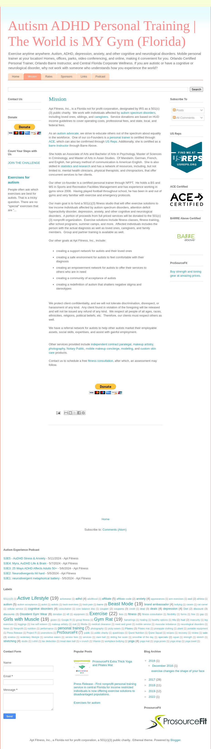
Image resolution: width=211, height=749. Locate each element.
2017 (152, 679)
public (87, 633)
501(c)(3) (8, 599)
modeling (127, 348)
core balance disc (85, 609)
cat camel (203, 604)
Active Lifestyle (33, 598)
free (193, 614)
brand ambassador (156, 604)
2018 (152, 685)
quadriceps (118, 633)
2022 (152, 696)
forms (183, 614)
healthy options (160, 620)
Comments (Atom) (114, 529)
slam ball (101, 637)
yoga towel (190, 641)
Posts (178, 110)
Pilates (129, 628)
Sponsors (66, 76)
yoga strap (175, 641)
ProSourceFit (67, 632)
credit (132, 609)
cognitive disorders (40, 608)
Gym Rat (103, 619)
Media (84, 624)
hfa (174, 619)
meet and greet (123, 624)
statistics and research (75, 166)
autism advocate (68, 133)
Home (15, 76)
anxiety (141, 598)
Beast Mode (120, 603)
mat (74, 624)
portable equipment (197, 628)
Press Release (14, 633)
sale (205, 632)
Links (84, 76)
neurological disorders (192, 624)
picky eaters (114, 628)
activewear (65, 599)
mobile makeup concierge (102, 348)
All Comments (184, 117)
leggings (22, 624)
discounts (9, 614)
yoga (131, 641)
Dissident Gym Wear (33, 614)
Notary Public (75, 348)
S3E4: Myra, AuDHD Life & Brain (24, 563)
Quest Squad (155, 633)
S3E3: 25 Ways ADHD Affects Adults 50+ (30, 568)
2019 (152, 691)
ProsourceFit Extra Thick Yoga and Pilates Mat (112, 663)
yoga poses (160, 641)
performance (47, 628)
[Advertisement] (105, 469)
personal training (71, 628)
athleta (200, 599)
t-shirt (35, 641)
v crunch (84, 641)
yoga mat (145, 641)
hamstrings (129, 620)
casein (189, 604)
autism (7, 604)
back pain (88, 604)
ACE (52, 141)
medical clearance (101, 624)
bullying (178, 604)
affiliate (106, 598)
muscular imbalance (165, 624)
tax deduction (49, 641)
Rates (48, 76)
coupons (119, 608)
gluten (53, 620)
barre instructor (59, 145)
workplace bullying (114, 641)
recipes (170, 633)
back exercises (71, 604)
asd (190, 598)
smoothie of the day (143, 637)
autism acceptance (27, 604)
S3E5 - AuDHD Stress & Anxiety (24, 558)
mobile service (143, 624)
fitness (132, 614)
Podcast (100, 76)
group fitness (83, 620)
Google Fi (66, 620)
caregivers (101, 116)
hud (183, 619)
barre (100, 604)
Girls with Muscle (21, 619)
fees (121, 614)
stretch (200, 637)
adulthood (92, 599)
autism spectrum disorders (138, 112)
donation (57, 614)
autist (44, 604)
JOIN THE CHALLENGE (24, 162)
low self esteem (39, 624)
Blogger (175, 740)
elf (67, 614)
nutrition (32, 628)
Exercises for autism (87, 702)
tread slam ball (68, 641)
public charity (101, 633)
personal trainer (120, 137)
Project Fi (32, 633)
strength (188, 637)
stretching (9, 641)
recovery (182, 633)
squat (176, 637)
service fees (71, 637)
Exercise (98, 613)
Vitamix (97, 641)
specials (163, 636)
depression (170, 608)
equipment (79, 614)
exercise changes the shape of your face (177, 671)
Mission (32, 76)
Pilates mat (144, 628)
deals (153, 608)
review (195, 633)
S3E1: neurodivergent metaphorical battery (31, 578)
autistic (55, 604)
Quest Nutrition (136, 633)
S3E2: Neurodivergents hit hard (23, 573)
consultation (65, 609)
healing (143, 620)
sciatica (12, 637)
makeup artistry (143, 344)
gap (202, 614)
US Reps (111, 141)
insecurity (195, 620)
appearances (157, 599)
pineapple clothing (163, 628)
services (87, 637)
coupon (104, 608)
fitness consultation (100, 360)
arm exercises (176, 599)
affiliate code (124, 598)
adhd (78, 598)
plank (180, 628)
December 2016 (163, 665)
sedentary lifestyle (29, 637)
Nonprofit (18, 628)
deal (142, 608)
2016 (152, 660)
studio (25, 641)
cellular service (15, 609)
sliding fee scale (119, 637)
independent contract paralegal (111, 344)
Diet (185, 608)
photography (57, 348)
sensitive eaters (52, 637)
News (6, 628)
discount (199, 608)
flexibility (171, 614)
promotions (46, 633)
